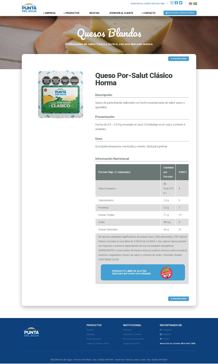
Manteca (91, 334)
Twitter (164, 339)
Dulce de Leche (94, 339)
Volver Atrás (180, 59)
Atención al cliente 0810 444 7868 (177, 343)
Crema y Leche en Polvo (98, 343)
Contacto (149, 13)
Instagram (166, 330)
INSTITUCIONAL (132, 325)
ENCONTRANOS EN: (171, 325)
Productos (72, 13)
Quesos (90, 330)
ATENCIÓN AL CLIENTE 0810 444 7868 (147, 3)
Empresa (50, 13)
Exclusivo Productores (180, 13)
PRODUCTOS (94, 325)
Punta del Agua (29, 7)
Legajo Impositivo (131, 343)
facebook (165, 334)
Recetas (94, 13)
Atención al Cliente (121, 13)
